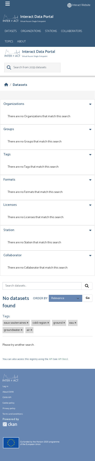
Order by (40, 298)
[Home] (6, 85)
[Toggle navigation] (8, 4)
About (21, 41)
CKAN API (7, 397)
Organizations (31, 31)
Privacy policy (9, 408)
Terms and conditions (13, 414)
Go (88, 298)
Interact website (78, 5)
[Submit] (86, 286)
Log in (5, 386)
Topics (9, 41)
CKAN (10, 424)
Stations (51, 31)
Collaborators (71, 31)
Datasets (11, 31)
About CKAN (8, 392)
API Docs (62, 359)
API (50, 359)
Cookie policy (8, 403)
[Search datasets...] (42, 286)
